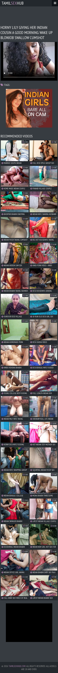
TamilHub (13, 3)
